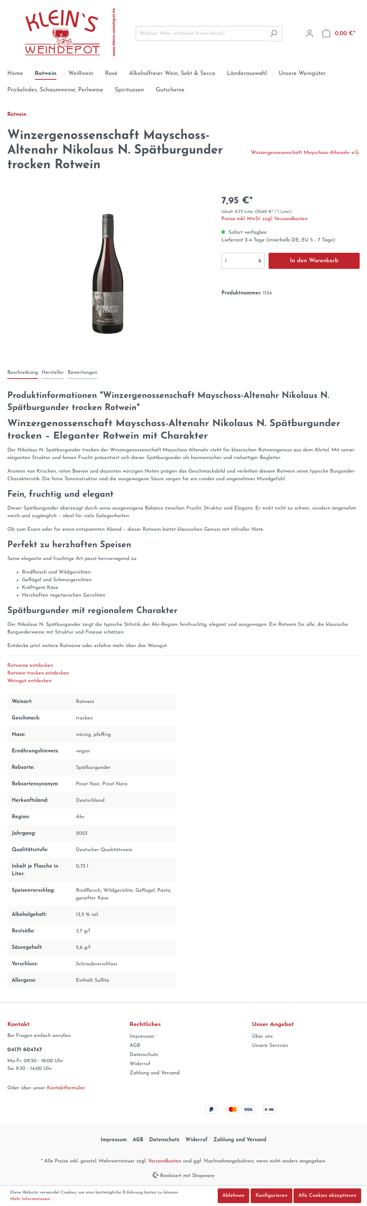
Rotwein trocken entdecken (38, 673)
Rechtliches (145, 1024)
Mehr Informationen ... (31, 1199)
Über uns (262, 1036)
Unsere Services (270, 1045)
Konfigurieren (271, 1195)
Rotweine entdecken (30, 665)
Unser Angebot (273, 1024)
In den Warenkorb (314, 261)
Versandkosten (164, 1161)
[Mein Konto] (309, 33)
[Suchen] (273, 33)
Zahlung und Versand (155, 1073)
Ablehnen (233, 1195)
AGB (135, 1045)
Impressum (142, 1036)
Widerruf (140, 1064)
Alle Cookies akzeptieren (327, 1195)
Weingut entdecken (29, 681)
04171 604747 (24, 1050)
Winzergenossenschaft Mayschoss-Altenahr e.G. (305, 152)
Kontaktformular (66, 1088)
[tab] (22, 372)
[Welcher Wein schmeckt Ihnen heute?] (200, 33)
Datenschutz (144, 1054)
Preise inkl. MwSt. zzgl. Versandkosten (264, 219)
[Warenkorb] (339, 33)
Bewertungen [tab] (82, 372)
